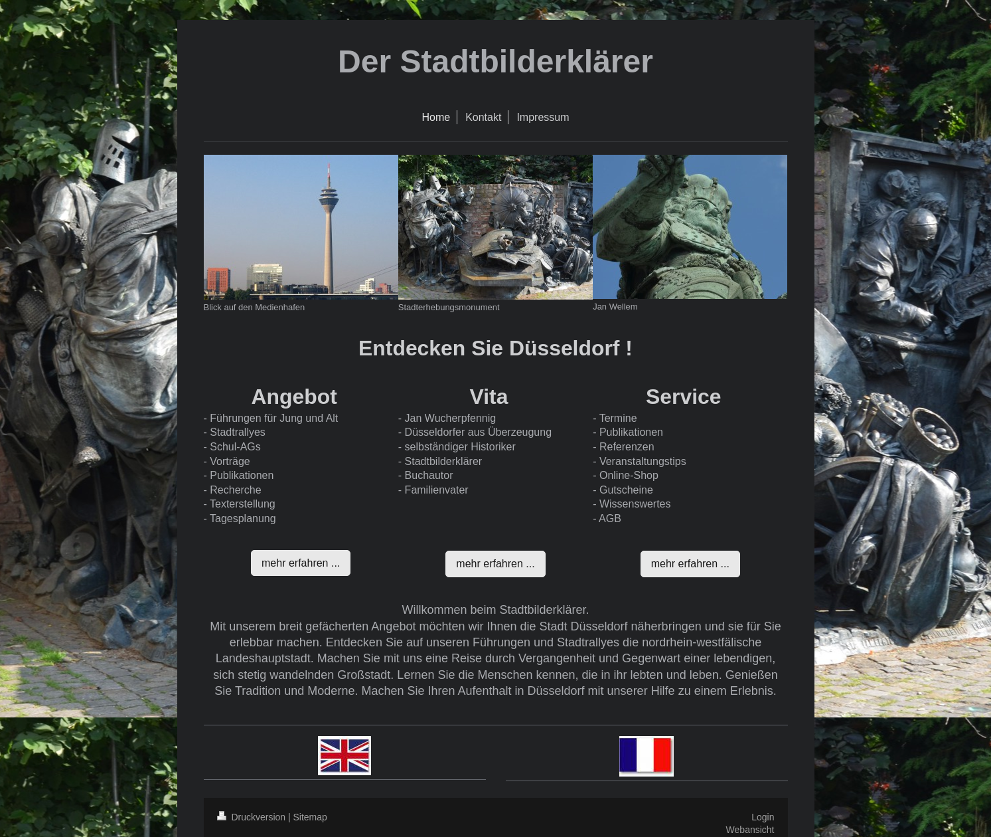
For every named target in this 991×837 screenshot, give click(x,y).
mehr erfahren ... (301, 563)
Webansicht (750, 829)
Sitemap (310, 817)
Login (762, 817)
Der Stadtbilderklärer (495, 61)
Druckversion (252, 817)
